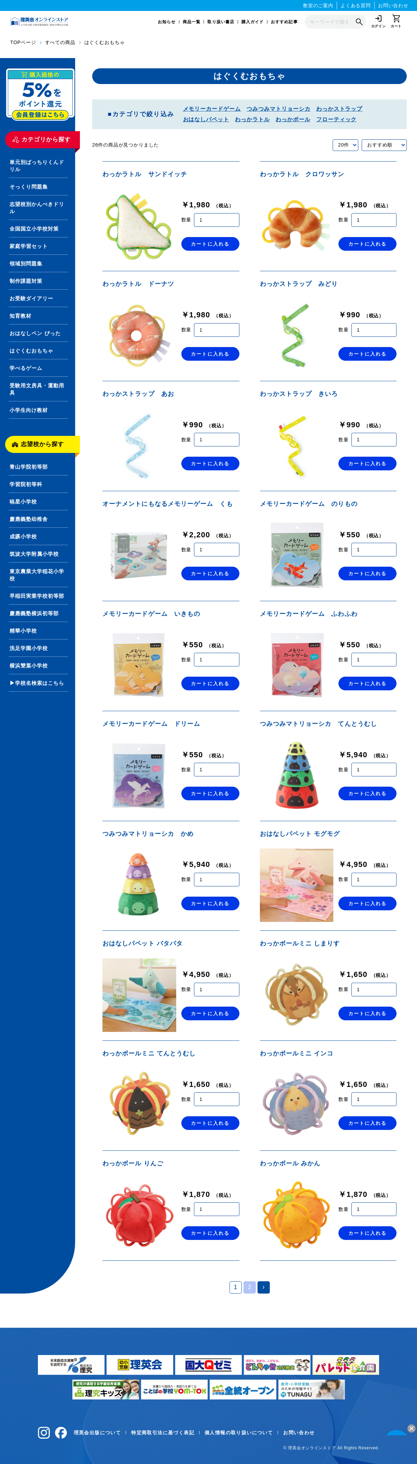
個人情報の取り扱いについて (239, 1432)
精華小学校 (23, 631)
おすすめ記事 (284, 21)
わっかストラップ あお (138, 393)
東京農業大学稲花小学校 (37, 574)
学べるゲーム (26, 368)
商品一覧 (192, 21)
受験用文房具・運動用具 (37, 389)
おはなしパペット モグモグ (300, 833)
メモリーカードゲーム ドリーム (151, 723)
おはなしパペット (206, 119)
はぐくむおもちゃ (31, 351)
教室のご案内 (318, 5)
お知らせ (167, 21)
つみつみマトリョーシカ (278, 109)
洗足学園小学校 (29, 648)
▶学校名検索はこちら (37, 683)
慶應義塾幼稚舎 (29, 519)
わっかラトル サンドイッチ (144, 174)
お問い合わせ (393, 5)
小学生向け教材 (29, 410)
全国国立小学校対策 (34, 229)
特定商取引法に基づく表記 (162, 1432)
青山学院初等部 (29, 467)
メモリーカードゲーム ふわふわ (309, 613)
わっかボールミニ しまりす (300, 943)
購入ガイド (252, 21)
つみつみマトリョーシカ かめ (148, 833)
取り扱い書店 (220, 21)
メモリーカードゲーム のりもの (309, 503)
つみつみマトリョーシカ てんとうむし (318, 723)
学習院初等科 (26, 484)
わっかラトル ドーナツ (138, 283)
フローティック (336, 119)
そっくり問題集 (29, 187)
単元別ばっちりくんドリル (37, 165)
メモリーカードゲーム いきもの (151, 613)
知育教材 (20, 316)
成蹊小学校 (23, 536)
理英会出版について (97, 1432)
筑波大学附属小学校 (34, 554)
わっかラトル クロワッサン (302, 174)
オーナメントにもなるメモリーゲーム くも (167, 503)
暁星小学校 (23, 502)
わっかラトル (252, 119)
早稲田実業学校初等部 (37, 596)
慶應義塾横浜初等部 (34, 613)
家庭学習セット (29, 246)
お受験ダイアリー (31, 298)
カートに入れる (210, 244)
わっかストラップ (339, 109)
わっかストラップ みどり (299, 283)
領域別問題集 (26, 263)
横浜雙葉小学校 (29, 665)
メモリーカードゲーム (212, 109)
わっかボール (293, 119)
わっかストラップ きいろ (299, 393)
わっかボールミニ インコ (297, 1053)
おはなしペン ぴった (35, 333)
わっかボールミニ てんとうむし (149, 1053)
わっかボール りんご (132, 1163)
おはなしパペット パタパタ (142, 943)
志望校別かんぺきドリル (37, 207)
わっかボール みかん (290, 1163)
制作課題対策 (26, 281)
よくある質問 (355, 5)
